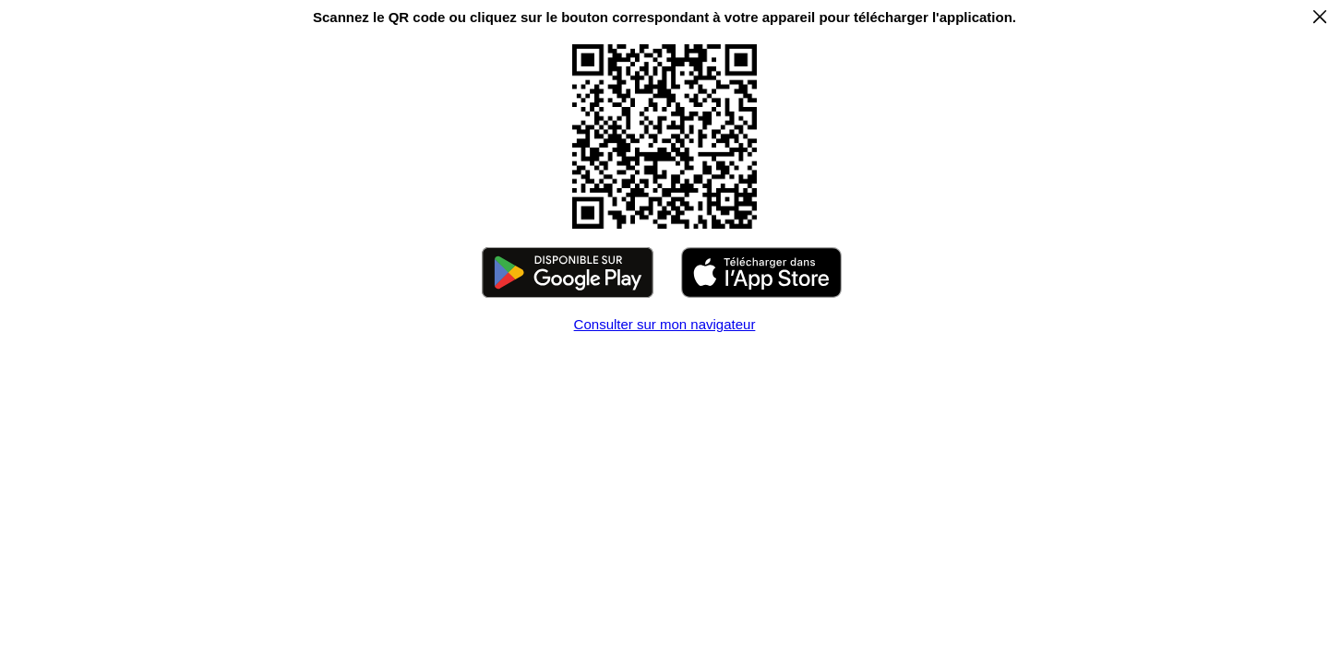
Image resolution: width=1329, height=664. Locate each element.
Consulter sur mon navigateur (665, 324)
